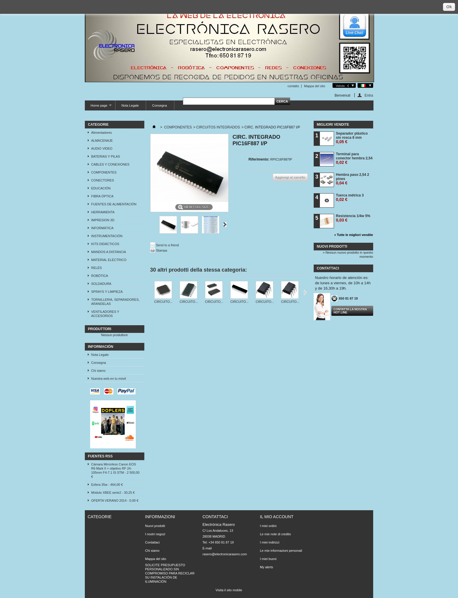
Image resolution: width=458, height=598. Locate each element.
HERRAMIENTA (103, 212)
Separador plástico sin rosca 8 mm (352, 137)
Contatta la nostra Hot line (350, 311)
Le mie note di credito (275, 534)
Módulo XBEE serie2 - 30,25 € (113, 492)
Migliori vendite (333, 125)
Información (100, 347)
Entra (369, 95)
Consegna (159, 105)
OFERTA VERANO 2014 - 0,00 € (114, 500)
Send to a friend (167, 245)
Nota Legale (130, 105)
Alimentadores (101, 132)
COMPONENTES (104, 172)
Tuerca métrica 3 (350, 197)
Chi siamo (98, 370)
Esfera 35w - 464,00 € (107, 484)
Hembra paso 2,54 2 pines (352, 179)
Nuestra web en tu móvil (108, 378)
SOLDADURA (101, 283)
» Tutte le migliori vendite (353, 235)
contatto (293, 86)
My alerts (266, 567)
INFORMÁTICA (102, 228)
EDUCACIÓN (101, 188)
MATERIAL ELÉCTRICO (109, 260)
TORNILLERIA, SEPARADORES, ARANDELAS (115, 301)
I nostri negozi (155, 534)
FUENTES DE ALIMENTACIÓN (114, 204)
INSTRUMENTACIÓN (107, 236)
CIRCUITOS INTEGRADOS (218, 127)
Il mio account (277, 516)
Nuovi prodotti (332, 247)
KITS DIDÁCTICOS (105, 244)
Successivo (224, 224)
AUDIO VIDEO (102, 148)
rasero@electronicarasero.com (225, 554)
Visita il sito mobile (229, 590)
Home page (98, 107)
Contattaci (152, 542)
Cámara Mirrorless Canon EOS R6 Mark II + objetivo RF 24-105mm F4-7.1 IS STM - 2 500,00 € (115, 470)
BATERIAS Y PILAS (105, 156)
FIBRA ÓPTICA (102, 196)
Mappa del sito (314, 86)
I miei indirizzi (270, 542)
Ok (449, 6)
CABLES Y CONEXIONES (110, 164)
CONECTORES (102, 180)
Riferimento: (259, 159)
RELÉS (96, 268)
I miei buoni (268, 559)
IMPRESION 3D (103, 220)
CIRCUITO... (163, 301)
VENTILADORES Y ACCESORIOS (105, 314)
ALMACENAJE (102, 140)
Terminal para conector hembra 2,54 (354, 158)
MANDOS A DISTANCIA (108, 252)
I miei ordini (268, 526)
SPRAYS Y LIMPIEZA (107, 291)
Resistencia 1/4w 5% (353, 218)
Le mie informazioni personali (281, 550)
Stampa (161, 250)
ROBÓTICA (99, 275)
